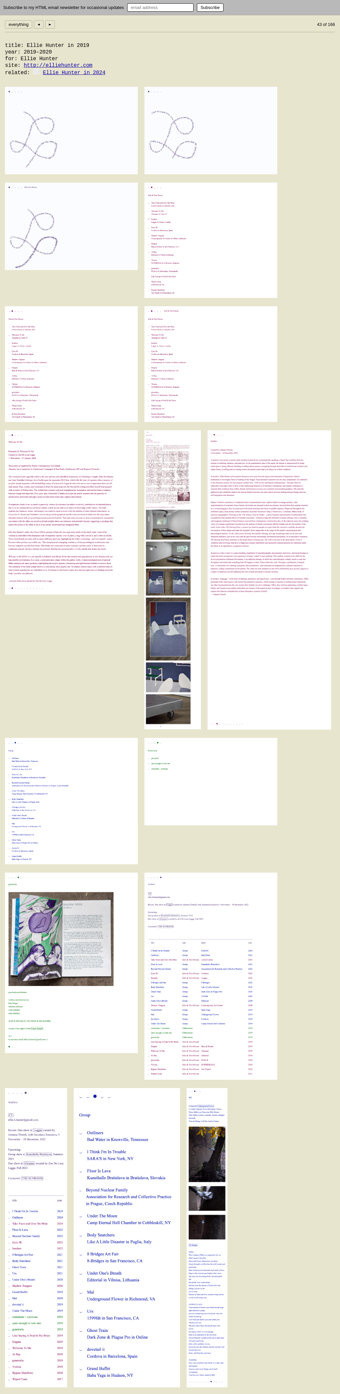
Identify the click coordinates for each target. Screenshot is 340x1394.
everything (19, 24)
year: (13, 52)
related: (17, 73)
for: (11, 59)
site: (13, 66)
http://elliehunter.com (58, 66)
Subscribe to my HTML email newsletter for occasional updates (63, 7)
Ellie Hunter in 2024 (74, 73)
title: (14, 46)
